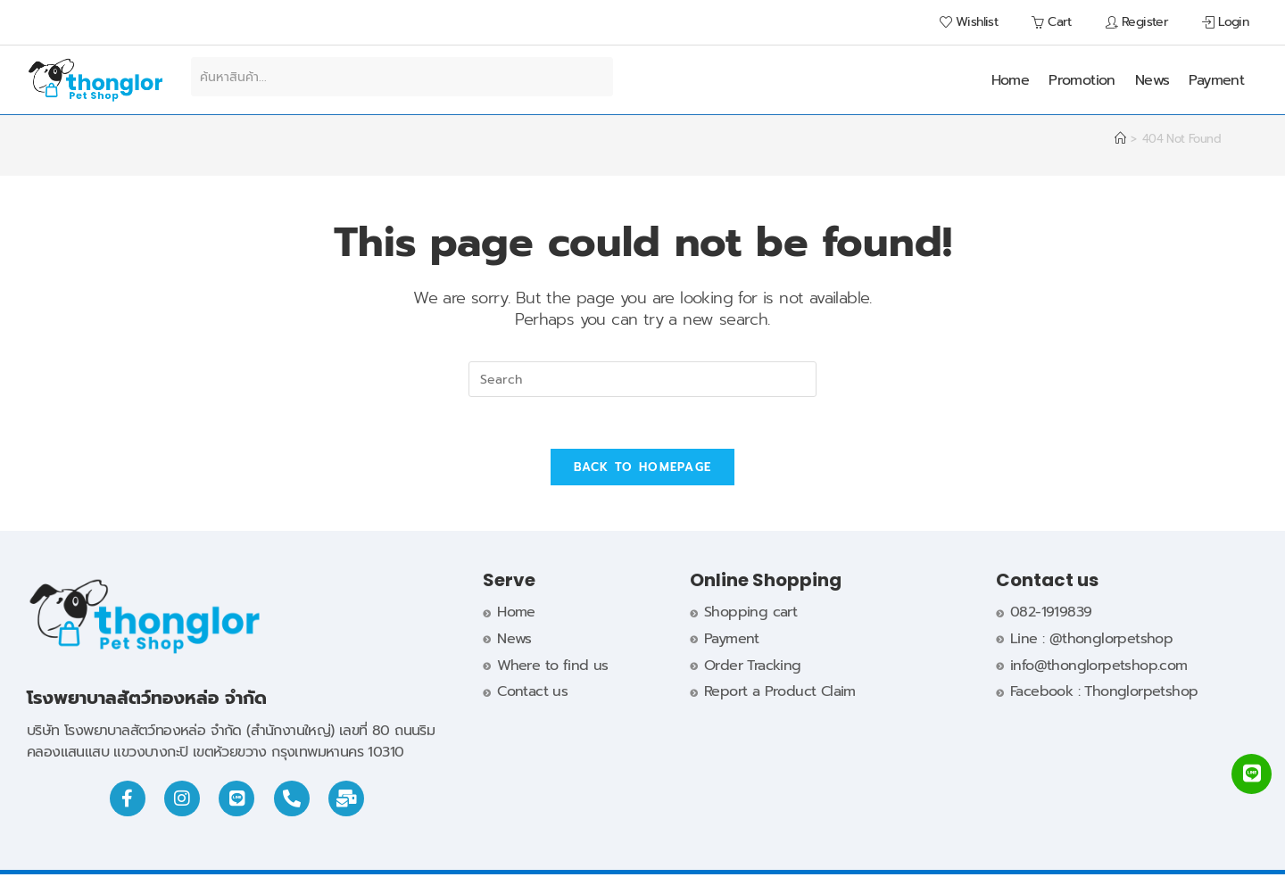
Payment (1216, 80)
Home (1010, 80)
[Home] (1120, 138)
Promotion (1082, 80)
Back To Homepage (643, 469)
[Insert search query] (642, 379)
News (1152, 80)
